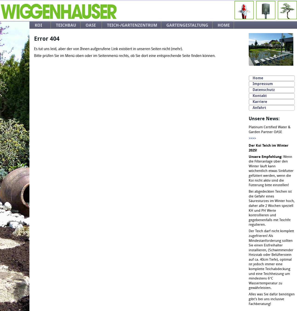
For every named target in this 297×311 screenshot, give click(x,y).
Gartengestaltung (187, 25)
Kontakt (260, 96)
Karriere (260, 102)
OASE (91, 25)
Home (224, 25)
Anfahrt (259, 108)
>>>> (252, 138)
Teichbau (66, 25)
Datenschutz (264, 90)
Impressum (263, 84)
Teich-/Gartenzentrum (132, 25)
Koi (38, 25)
